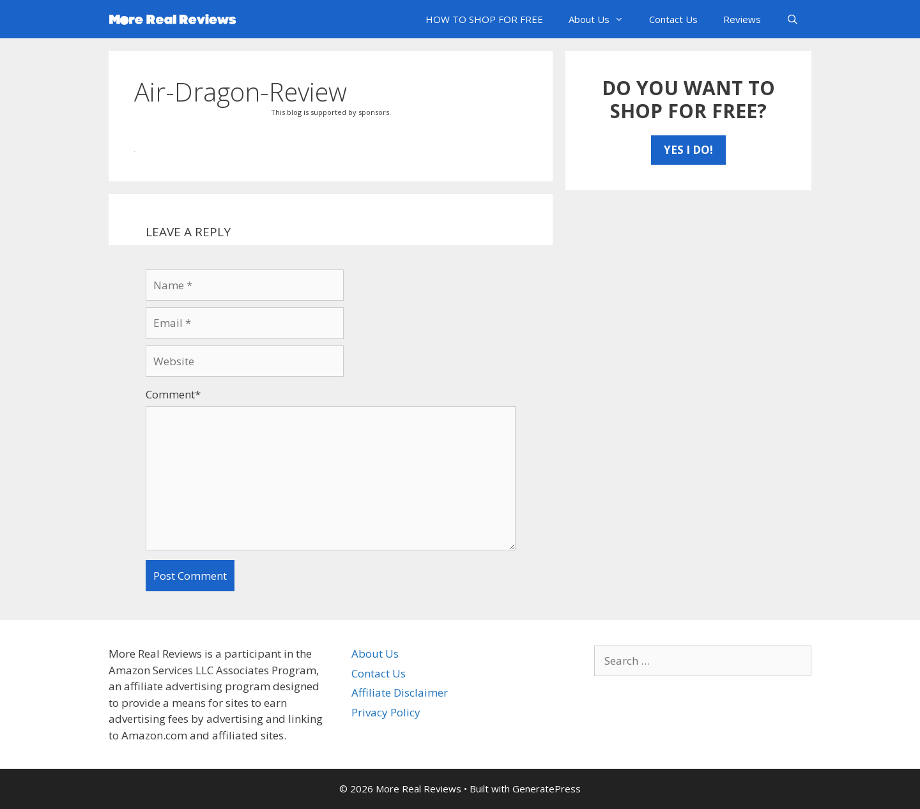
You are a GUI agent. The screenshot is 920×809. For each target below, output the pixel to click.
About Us (602, 19)
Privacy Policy (385, 712)
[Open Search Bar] (792, 19)
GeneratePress (546, 788)
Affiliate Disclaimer (399, 692)
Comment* (173, 394)
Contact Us (673, 19)
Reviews (742, 19)
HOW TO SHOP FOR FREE (484, 19)
